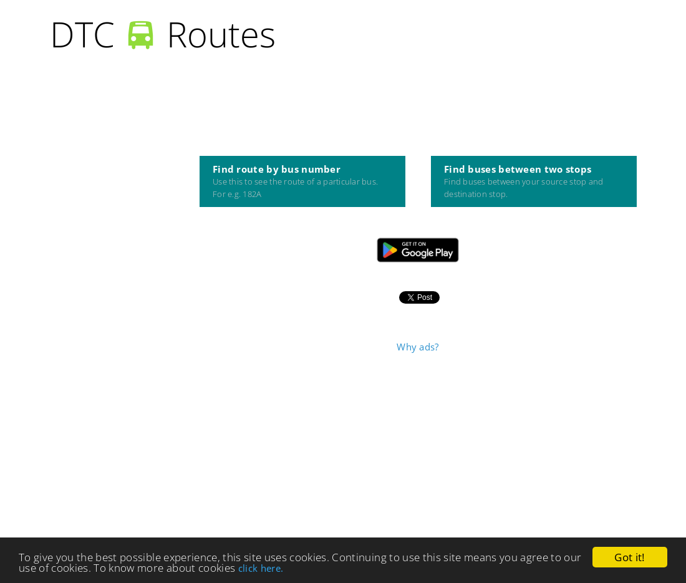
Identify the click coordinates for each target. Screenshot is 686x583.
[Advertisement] (418, 449)
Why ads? (417, 346)
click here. (261, 568)
